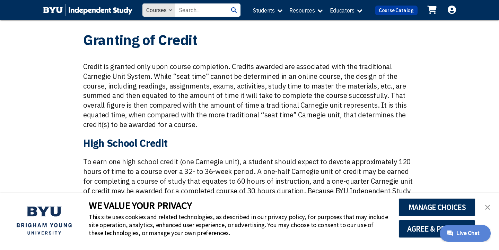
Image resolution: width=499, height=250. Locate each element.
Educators (342, 10)
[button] (487, 207)
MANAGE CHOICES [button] (437, 207)
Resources (302, 10)
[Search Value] (201, 10)
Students (264, 10)
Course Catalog (396, 10)
